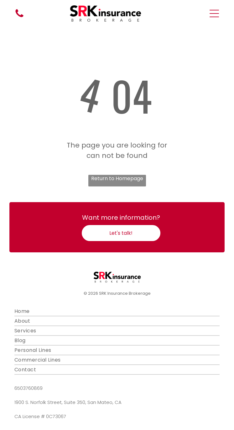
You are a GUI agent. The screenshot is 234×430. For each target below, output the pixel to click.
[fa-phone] (19, 16)
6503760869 (28, 388)
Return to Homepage (117, 178)
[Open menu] (214, 13)
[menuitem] (117, 311)
